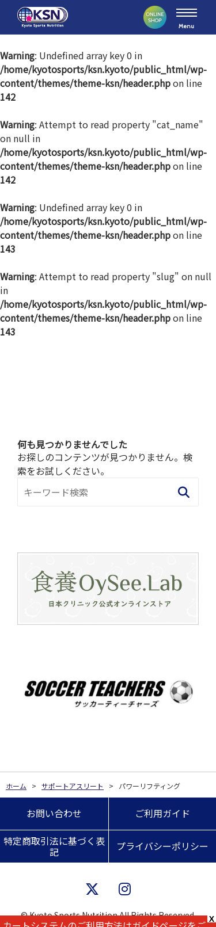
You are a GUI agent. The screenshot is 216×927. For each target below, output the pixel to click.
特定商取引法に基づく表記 (54, 846)
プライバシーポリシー (162, 846)
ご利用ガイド (162, 813)
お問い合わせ (54, 813)
